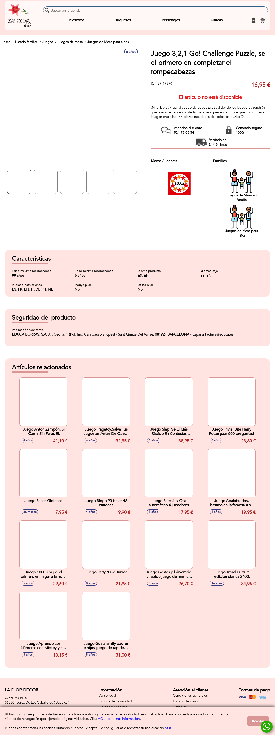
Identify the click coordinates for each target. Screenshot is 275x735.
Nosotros (76, 20)
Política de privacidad (115, 701)
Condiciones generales (190, 695)
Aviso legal (107, 695)
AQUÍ (169, 728)
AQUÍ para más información (119, 718)
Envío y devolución (187, 701)
